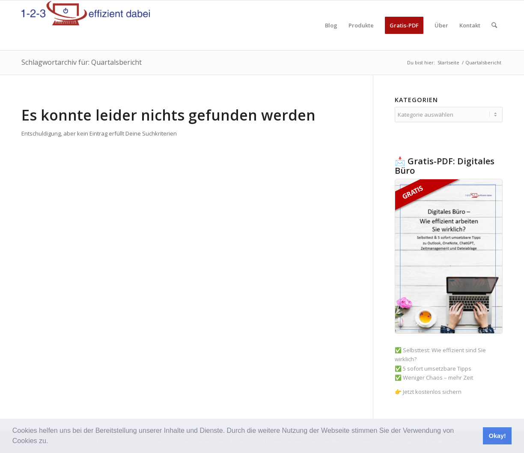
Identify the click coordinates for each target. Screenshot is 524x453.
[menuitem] (331, 25)
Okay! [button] (497, 435)
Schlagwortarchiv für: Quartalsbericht (81, 62)
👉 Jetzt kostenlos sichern (428, 392)
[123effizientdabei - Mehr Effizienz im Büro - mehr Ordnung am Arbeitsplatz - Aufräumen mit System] (85, 25)
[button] (51, 442)
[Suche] (494, 25)
